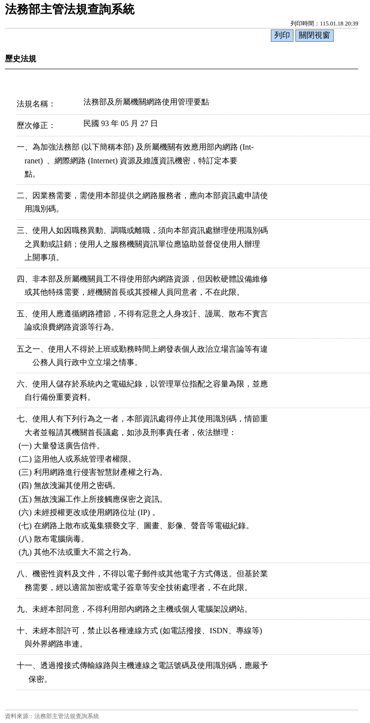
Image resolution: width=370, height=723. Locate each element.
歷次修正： (36, 125)
